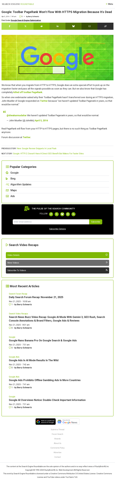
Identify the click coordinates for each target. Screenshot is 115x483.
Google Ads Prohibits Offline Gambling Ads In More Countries (45, 380)
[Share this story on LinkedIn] (58, 26)
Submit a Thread (57, 430)
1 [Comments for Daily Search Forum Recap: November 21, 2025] (11, 304)
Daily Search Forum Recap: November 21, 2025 (36, 297)
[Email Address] (51, 221)
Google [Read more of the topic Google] (12, 337)
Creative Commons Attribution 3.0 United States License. (73, 474)
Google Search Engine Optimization (26, 20)
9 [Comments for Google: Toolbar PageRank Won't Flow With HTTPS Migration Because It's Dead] (21, 17)
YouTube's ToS (71, 477)
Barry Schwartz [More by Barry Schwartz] (24, 304)
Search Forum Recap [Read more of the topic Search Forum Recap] (18, 294)
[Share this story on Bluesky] (73, 26)
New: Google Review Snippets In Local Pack (36, 148)
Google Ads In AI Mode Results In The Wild (33, 360)
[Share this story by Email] (90, 26)
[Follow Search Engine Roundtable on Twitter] (57, 214)
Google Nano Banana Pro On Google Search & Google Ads (43, 340)
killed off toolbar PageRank (27, 92)
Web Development (66, 470)
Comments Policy (57, 448)
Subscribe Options (57, 229)
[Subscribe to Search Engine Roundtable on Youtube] (68, 214)
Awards (57, 439)
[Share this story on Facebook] (10, 26)
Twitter (44, 101)
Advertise (57, 452)
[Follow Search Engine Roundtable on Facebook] (51, 214)
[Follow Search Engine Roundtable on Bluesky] (62, 214)
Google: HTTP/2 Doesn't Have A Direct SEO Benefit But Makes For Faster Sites (48, 153)
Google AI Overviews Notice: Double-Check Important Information (47, 400)
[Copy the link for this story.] (105, 26)
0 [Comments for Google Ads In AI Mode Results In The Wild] (11, 367)
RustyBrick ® (49, 470)
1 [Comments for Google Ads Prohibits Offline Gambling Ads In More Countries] (11, 387)
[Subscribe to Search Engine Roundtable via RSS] (73, 214)
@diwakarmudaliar (17, 115)
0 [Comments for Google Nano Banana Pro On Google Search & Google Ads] (11, 348)
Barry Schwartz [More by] (33, 16)
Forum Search (57, 434)
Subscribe (95, 222)
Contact (57, 457)
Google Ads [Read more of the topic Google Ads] (14, 357)
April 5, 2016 (41, 120)
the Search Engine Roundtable (31, 466)
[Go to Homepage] (18, 4)
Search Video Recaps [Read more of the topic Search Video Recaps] (18, 313)
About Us (57, 443)
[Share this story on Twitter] (26, 26)
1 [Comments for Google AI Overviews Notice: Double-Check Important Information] (11, 407)
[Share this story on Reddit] (41, 26)
